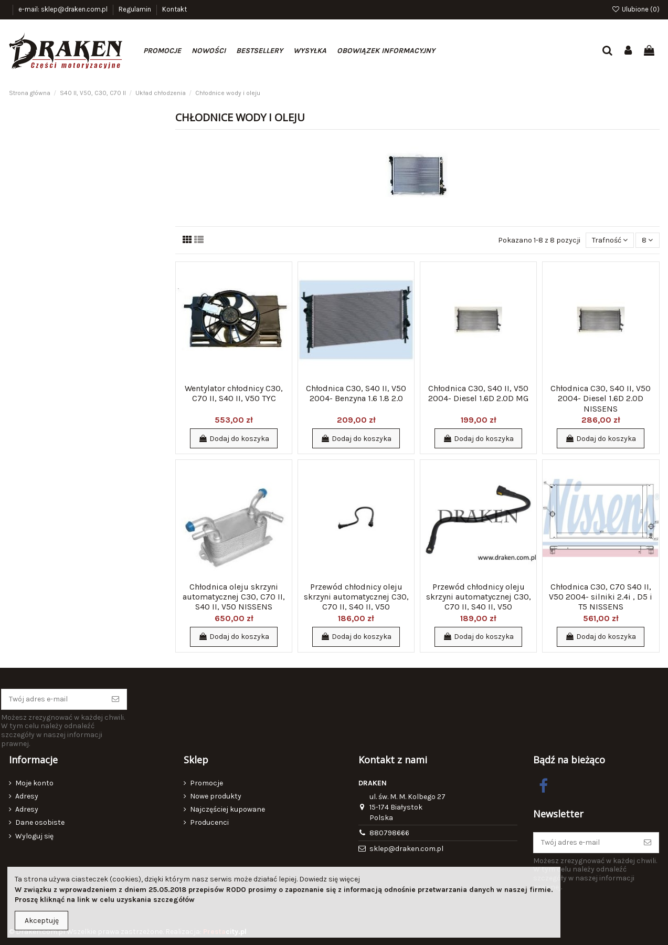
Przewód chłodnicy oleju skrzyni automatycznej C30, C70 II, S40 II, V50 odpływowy (478, 602)
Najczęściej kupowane (227, 809)
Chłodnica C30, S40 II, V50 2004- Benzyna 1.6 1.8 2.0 (356, 393)
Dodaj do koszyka (233, 438)
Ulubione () (635, 9)
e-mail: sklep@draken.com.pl (63, 9)
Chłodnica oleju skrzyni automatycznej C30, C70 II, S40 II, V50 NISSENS (234, 597)
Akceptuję (42, 920)
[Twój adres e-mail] (53, 699)
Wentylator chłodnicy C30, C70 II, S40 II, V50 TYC (234, 393)
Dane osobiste (40, 822)
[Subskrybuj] (115, 699)
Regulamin (136, 9)
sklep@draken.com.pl (406, 848)
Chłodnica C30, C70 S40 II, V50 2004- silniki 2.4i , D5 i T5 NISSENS (600, 597)
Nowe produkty (215, 796)
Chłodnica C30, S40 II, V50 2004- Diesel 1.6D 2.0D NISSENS (600, 398)
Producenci (209, 822)
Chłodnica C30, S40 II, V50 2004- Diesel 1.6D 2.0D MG (478, 393)
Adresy (26, 796)
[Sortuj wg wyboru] (610, 240)
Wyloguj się (34, 836)
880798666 (389, 832)
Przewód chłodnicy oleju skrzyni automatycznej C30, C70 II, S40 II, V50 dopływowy (356, 602)
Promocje (206, 783)
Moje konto (34, 783)
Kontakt (174, 9)
